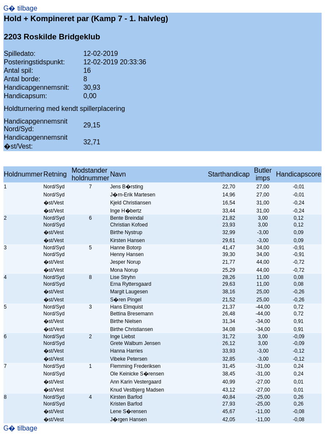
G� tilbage (20, 8)
